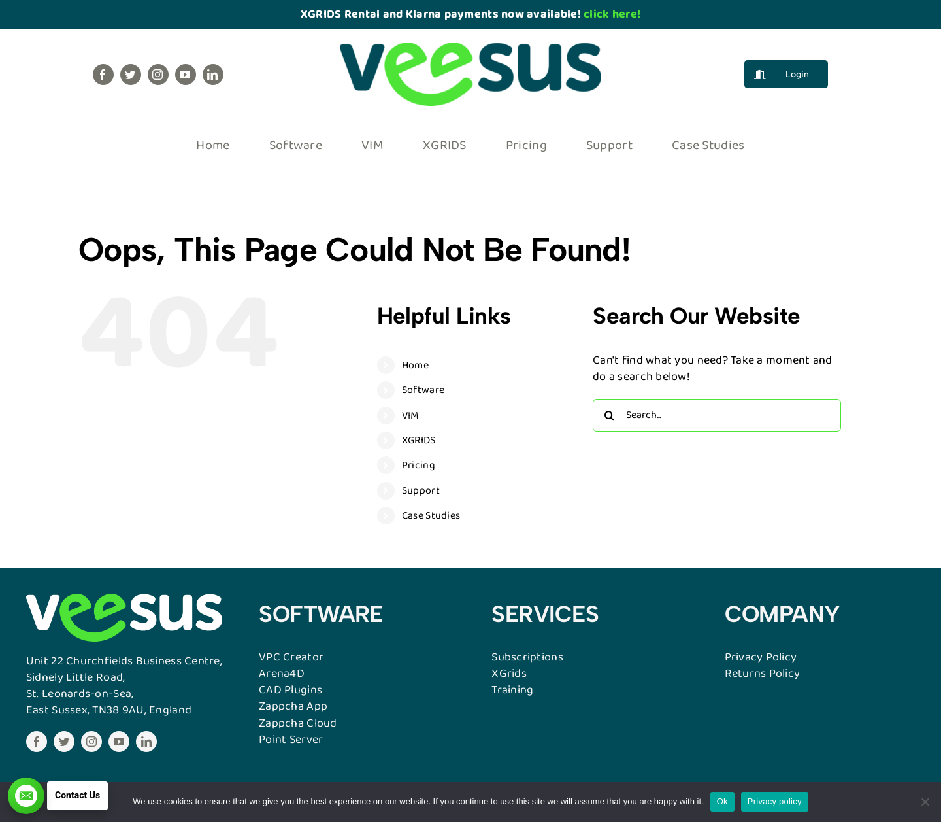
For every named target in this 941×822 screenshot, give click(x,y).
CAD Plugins (290, 690)
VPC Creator (291, 657)
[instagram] (158, 74)
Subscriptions (527, 657)
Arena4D (282, 673)
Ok (722, 801)
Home (415, 365)
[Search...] (717, 415)
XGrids (509, 673)
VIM (410, 415)
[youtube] (185, 74)
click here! (612, 14)
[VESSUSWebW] (124, 600)
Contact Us (77, 795)
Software (423, 390)
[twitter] (130, 74)
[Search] (609, 415)
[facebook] (103, 74)
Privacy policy (775, 801)
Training (512, 690)
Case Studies (431, 515)
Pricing (418, 465)
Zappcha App (293, 706)
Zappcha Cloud (298, 723)
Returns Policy (763, 673)
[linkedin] (213, 74)
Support (421, 491)
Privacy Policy (761, 657)
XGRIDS (419, 440)
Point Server (291, 739)
